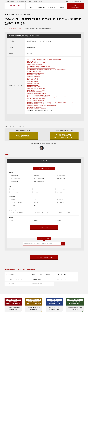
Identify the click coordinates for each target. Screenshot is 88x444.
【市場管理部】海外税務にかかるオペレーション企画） (39, 103)
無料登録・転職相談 (75, 7)
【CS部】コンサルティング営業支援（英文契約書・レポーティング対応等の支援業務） (46, 69)
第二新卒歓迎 (59, 199)
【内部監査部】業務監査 (32, 81)
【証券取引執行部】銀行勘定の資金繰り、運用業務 (38, 66)
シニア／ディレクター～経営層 (63, 212)
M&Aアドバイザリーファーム (64, 282)
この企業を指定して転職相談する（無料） (44, 257)
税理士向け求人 (37, 175)
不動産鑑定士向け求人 (61, 175)
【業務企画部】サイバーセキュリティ (35, 73)
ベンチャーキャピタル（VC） (64, 275)
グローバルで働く (60, 202)
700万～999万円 (37, 189)
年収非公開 (59, 192)
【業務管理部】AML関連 (32, 85)
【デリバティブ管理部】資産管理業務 (35, 100)
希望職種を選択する (44, 168)
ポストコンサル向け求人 (39, 178)
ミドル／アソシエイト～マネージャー (41, 212)
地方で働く (13, 205)
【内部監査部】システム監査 (33, 74)
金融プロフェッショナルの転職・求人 (16, 28)
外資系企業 (13, 199)
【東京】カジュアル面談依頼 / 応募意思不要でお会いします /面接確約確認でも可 (46, 97)
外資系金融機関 (11, 287)
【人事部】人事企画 (31, 61)
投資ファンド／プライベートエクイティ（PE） (42, 275)
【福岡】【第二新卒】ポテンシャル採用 (36, 62)
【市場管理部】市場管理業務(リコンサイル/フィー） (39, 93)
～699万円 (13, 189)
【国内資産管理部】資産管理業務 (34, 107)
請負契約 (59, 220)
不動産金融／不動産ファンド (39, 282)
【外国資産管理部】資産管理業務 (34, 91)
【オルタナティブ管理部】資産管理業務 (36, 98)
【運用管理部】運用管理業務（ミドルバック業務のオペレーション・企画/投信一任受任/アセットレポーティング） (53, 102)
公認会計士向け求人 (15, 175)
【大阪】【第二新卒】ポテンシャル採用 (36, 90)
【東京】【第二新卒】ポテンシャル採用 (36, 88)
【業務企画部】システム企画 (33, 78)
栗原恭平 (47, 147)
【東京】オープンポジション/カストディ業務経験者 (38, 95)
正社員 (12, 220)
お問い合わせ (78, 1)
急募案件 (35, 205)
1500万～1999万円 (14, 192)
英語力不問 (36, 202)
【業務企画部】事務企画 (32, 79)
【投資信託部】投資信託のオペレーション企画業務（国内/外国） (41, 105)
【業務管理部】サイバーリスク (34, 86)
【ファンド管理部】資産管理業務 (34, 64)
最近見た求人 (68, 1)
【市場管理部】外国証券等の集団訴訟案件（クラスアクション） (41, 109)
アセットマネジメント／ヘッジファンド (17, 282)
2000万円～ (36, 192)
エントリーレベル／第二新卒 (17, 212)
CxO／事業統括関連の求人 (39, 181)
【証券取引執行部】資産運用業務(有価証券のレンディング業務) (41, 68)
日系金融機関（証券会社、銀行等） (41, 287)
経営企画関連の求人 (15, 181)
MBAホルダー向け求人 (15, 178)
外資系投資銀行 (11, 275)
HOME (6, 28)
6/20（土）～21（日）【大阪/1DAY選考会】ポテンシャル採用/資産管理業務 (44, 59)
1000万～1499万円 (61, 189)
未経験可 (35, 199)
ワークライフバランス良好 (16, 202)
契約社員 (35, 220)
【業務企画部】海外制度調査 (33, 76)
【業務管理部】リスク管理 (33, 83)
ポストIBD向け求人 (61, 178)
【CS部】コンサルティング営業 (34, 71)
